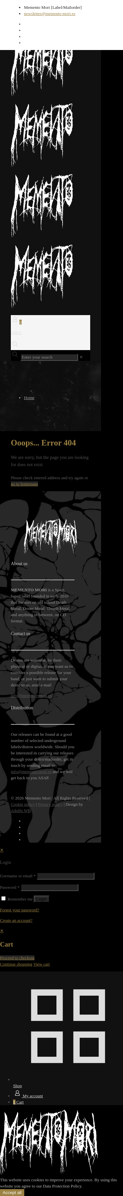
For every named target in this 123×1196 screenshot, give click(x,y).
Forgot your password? (19, 909)
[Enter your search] (49, 357)
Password (10, 887)
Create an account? (16, 920)
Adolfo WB (21, 810)
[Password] (49, 887)
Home (29, 397)
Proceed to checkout (17, 957)
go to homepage (24, 483)
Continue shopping (16, 964)
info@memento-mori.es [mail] (31, 695)
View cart (41, 964)
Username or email (18, 875)
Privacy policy (50, 804)
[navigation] (61, 947)
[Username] (65, 876)
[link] (81, 357)
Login (41, 899)
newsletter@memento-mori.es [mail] (49, 13)
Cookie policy (23, 804)
